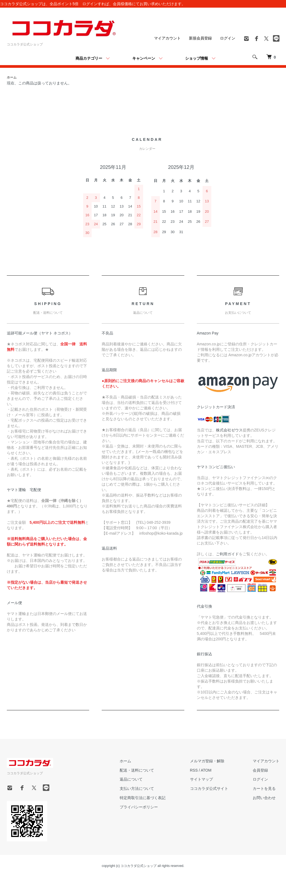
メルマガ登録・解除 (207, 761)
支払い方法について (137, 788)
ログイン (227, 38)
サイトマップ (201, 779)
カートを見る (264, 788)
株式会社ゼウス (229, 430)
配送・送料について (137, 770)
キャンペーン (143, 58)
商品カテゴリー (89, 58)
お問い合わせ (264, 798)
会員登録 (260, 770)
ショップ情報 (196, 58)
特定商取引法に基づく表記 (142, 798)
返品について (131, 779)
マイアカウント (167, 38)
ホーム (12, 77)
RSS (194, 770)
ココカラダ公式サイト (209, 788)
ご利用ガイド (227, 554)
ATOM (206, 770)
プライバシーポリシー (139, 807)
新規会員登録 (200, 38)
